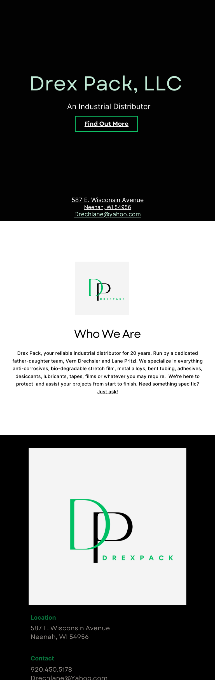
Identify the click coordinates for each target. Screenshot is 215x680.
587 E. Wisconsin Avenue (107, 200)
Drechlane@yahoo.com (107, 214)
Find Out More (106, 124)
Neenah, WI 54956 (107, 207)
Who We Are (107, 255)
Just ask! (107, 397)
